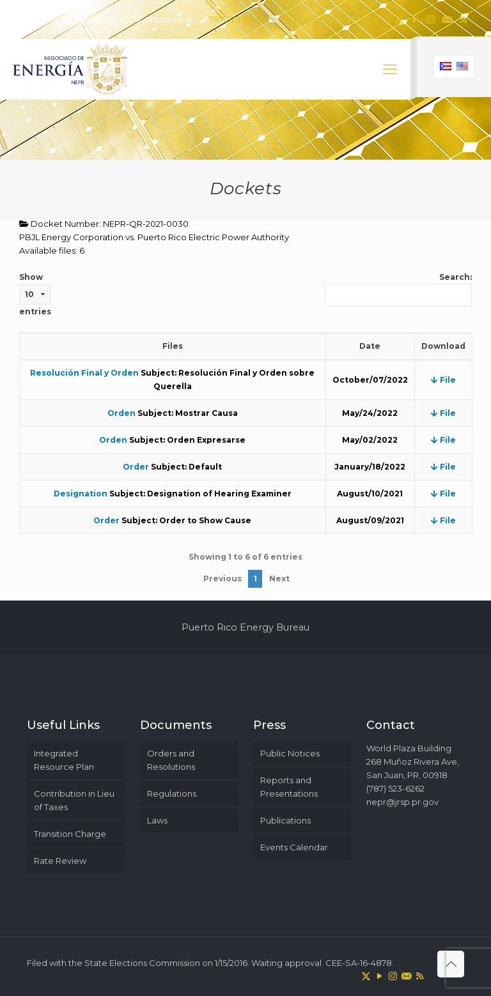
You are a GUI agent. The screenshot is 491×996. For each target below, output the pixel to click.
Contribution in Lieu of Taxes (74, 800)
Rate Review (60, 860)
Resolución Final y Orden (84, 373)
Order (136, 466)
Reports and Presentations (289, 787)
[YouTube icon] (415, 19)
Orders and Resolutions (171, 760)
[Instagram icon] (431, 19)
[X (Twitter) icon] (399, 19)
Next (279, 578)
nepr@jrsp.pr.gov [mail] (315, 19)
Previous (222, 578)
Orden (121, 413)
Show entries (35, 294)
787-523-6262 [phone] (236, 19)
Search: (398, 289)
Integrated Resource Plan (64, 760)
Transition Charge (70, 834)
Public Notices (290, 753)
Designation (80, 493)
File (443, 380)
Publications (285, 820)
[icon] (447, 19)
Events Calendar (294, 847)
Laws (157, 820)
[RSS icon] (463, 19)
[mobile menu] (390, 69)
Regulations (171, 793)
